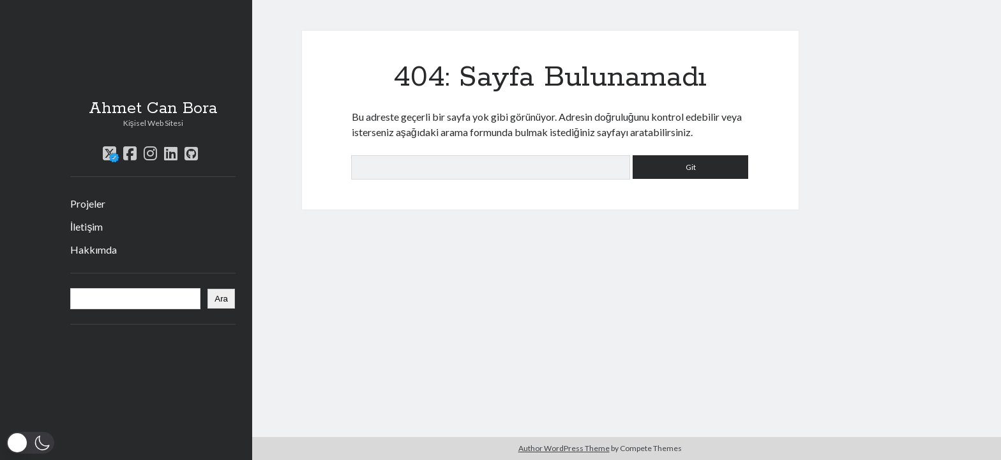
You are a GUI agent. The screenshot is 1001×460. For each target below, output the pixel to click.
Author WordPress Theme (564, 448)
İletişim (86, 226)
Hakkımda (93, 249)
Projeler (87, 203)
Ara (221, 298)
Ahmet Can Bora (153, 108)
